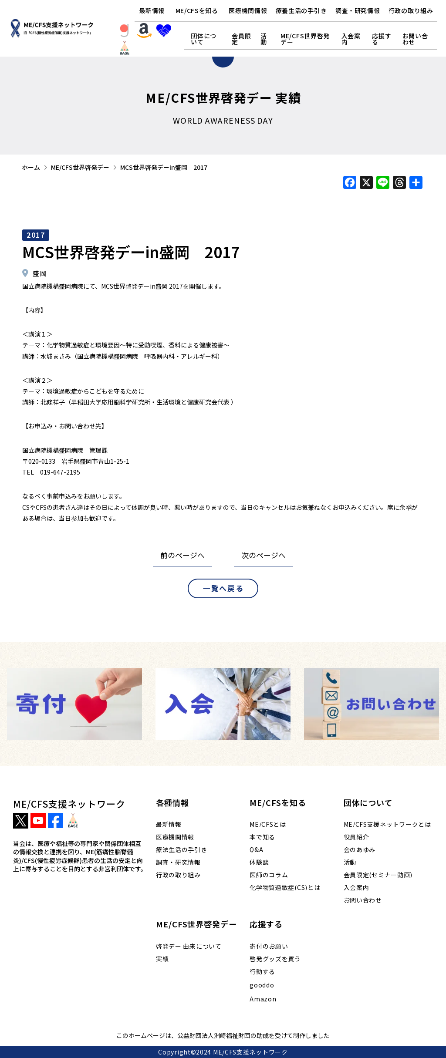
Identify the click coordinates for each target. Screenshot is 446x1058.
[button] (197, 11)
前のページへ (182, 555)
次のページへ (263, 555)
